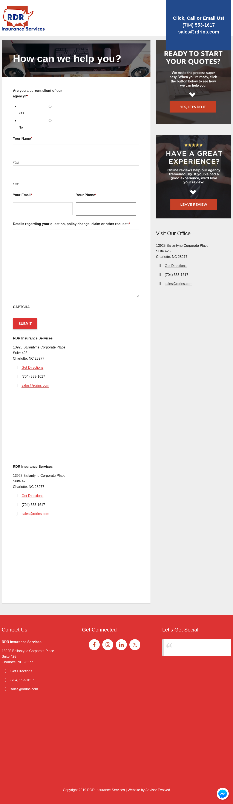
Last (15, 184)
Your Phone (86, 195)
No (20, 127)
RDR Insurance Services (188, 647)
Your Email (22, 195)
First (16, 162)
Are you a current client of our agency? (37, 93)
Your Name (22, 138)
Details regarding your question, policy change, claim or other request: (71, 224)
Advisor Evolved (157, 790)
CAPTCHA (21, 307)
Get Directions (32, 367)
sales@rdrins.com (198, 32)
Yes (21, 113)
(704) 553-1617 (198, 25)
